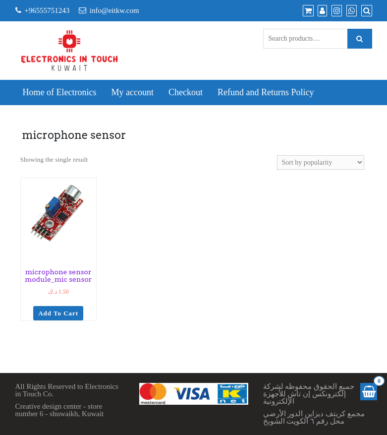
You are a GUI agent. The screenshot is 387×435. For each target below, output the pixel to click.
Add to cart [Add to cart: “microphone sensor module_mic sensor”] (58, 313)
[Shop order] (320, 162)
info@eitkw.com (114, 10)
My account (132, 92)
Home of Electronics (60, 92)
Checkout (185, 92)
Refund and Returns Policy (266, 92)
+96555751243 (46, 10)
